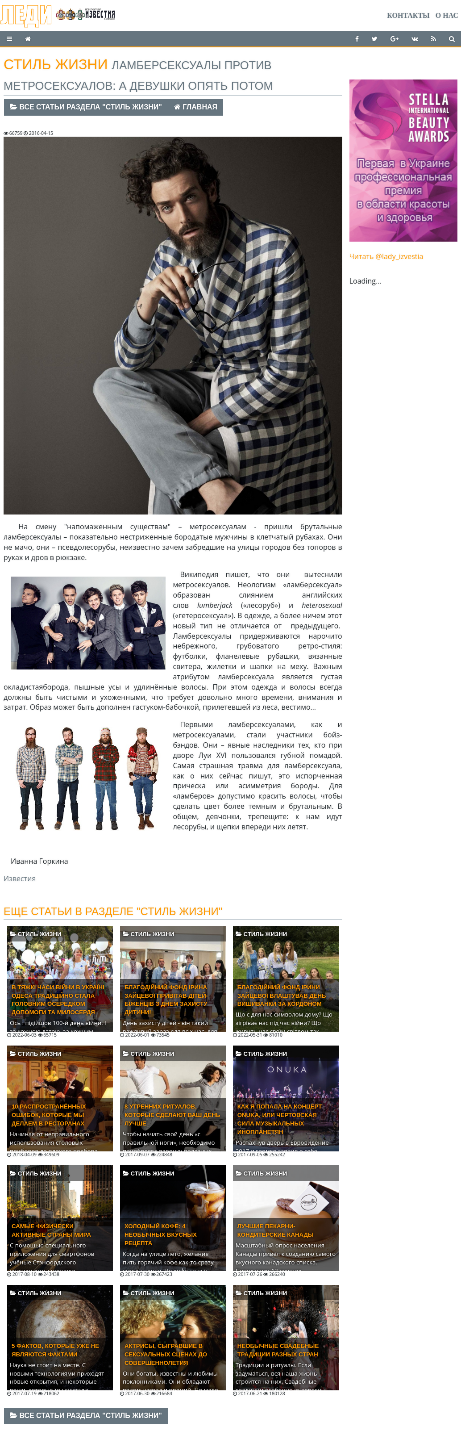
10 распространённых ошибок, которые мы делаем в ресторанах (49, 1115)
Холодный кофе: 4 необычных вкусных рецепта (161, 1235)
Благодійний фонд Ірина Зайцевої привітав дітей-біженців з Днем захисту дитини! (166, 1000)
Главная (195, 107)
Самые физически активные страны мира (51, 1230)
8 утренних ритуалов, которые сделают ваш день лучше (172, 1115)
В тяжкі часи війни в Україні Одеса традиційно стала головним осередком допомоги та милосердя (58, 1000)
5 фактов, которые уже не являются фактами (55, 1350)
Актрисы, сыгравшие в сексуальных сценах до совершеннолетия (166, 1354)
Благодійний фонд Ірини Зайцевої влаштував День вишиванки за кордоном (281, 996)
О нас (447, 15)
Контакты (408, 15)
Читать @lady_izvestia (386, 256)
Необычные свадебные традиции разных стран (278, 1350)
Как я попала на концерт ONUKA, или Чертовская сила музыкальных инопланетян (279, 1119)
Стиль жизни (35, 934)
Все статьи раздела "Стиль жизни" (86, 107)
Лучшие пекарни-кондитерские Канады (275, 1230)
